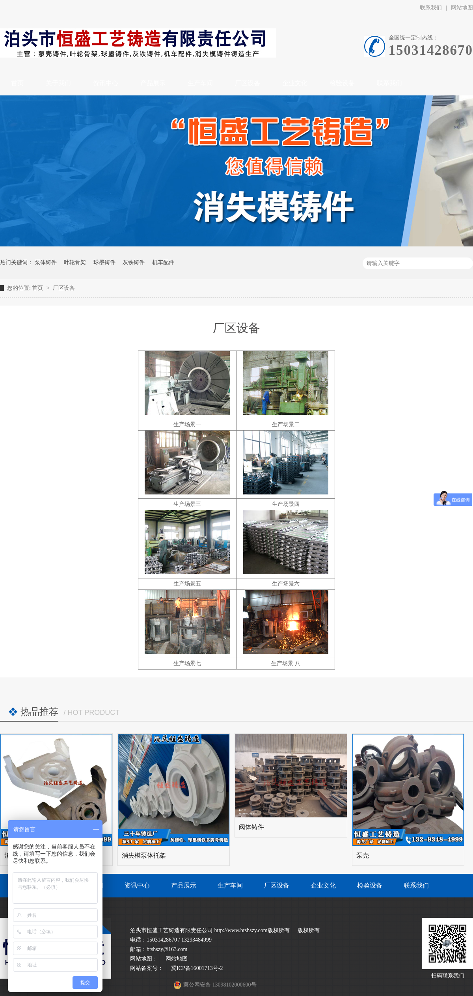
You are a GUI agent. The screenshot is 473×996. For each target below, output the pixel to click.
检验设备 (369, 885)
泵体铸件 (46, 262)
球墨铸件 (104, 262)
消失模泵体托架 (144, 855)
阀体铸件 (251, 827)
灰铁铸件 (134, 262)
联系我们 (431, 8)
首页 (38, 288)
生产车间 (230, 885)
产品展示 (183, 885)
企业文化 (323, 885)
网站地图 (177, 959)
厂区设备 (64, 288)
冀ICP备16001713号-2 (197, 968)
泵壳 (362, 855)
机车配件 (163, 262)
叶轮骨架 (75, 262)
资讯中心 (137, 885)
